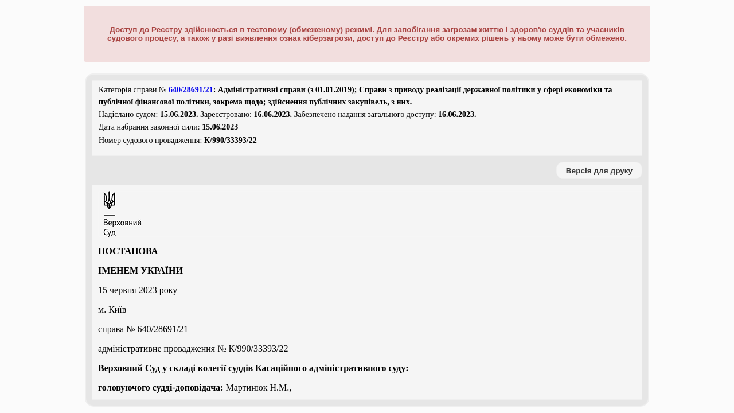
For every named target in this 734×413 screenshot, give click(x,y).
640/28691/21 (191, 89)
